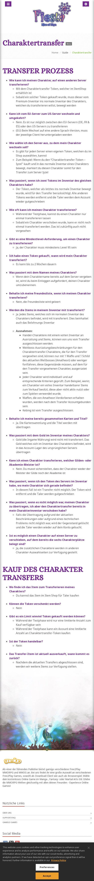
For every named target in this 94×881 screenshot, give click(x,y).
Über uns (7, 812)
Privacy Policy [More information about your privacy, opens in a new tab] (58, 862)
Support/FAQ (9, 817)
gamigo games (10, 822)
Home (55, 52)
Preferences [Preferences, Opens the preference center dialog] (47, 869)
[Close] (88, 850)
